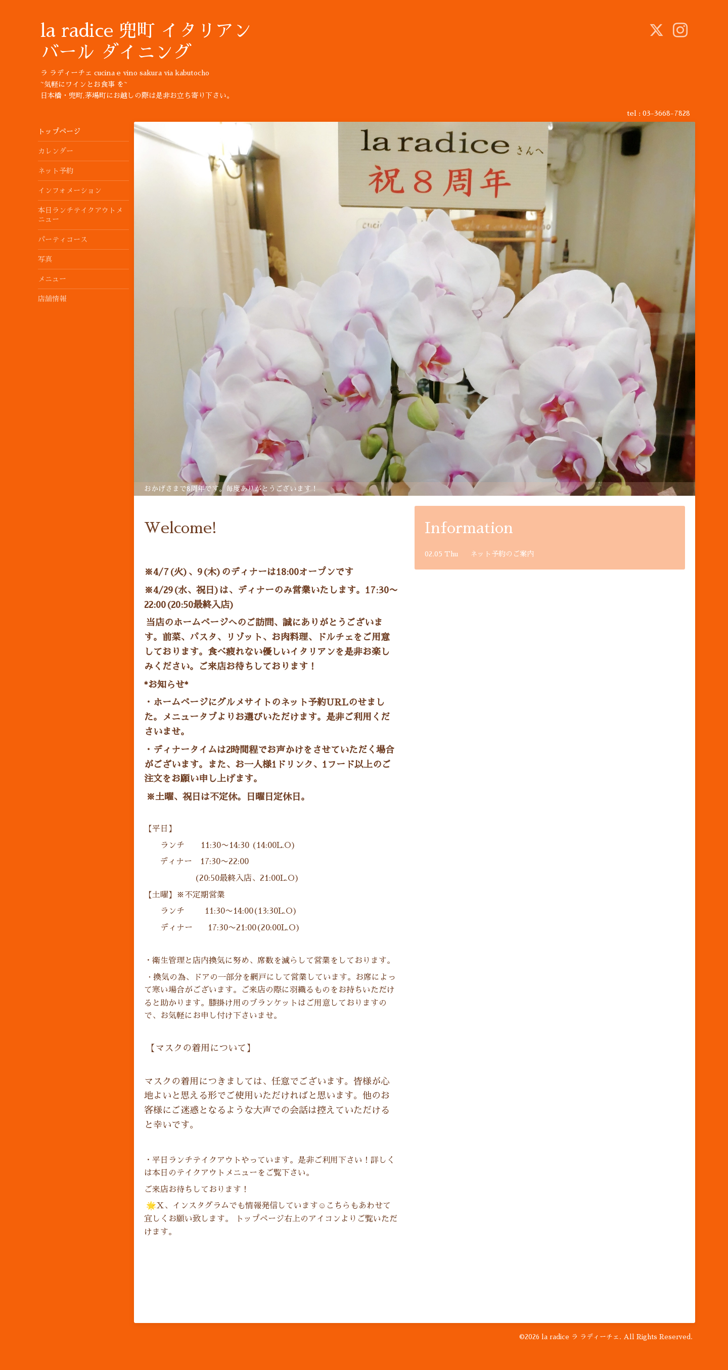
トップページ (59, 131)
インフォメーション (70, 190)
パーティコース (62, 239)
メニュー (52, 278)
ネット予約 (55, 170)
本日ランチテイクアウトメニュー (80, 215)
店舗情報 (52, 298)
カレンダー (55, 151)
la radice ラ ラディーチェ (580, 1337)
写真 (45, 259)
